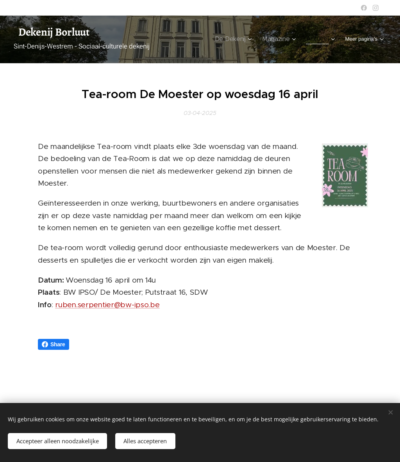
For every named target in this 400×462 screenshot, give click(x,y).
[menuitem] (193, 39)
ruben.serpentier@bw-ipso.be (107, 304)
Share (53, 344)
